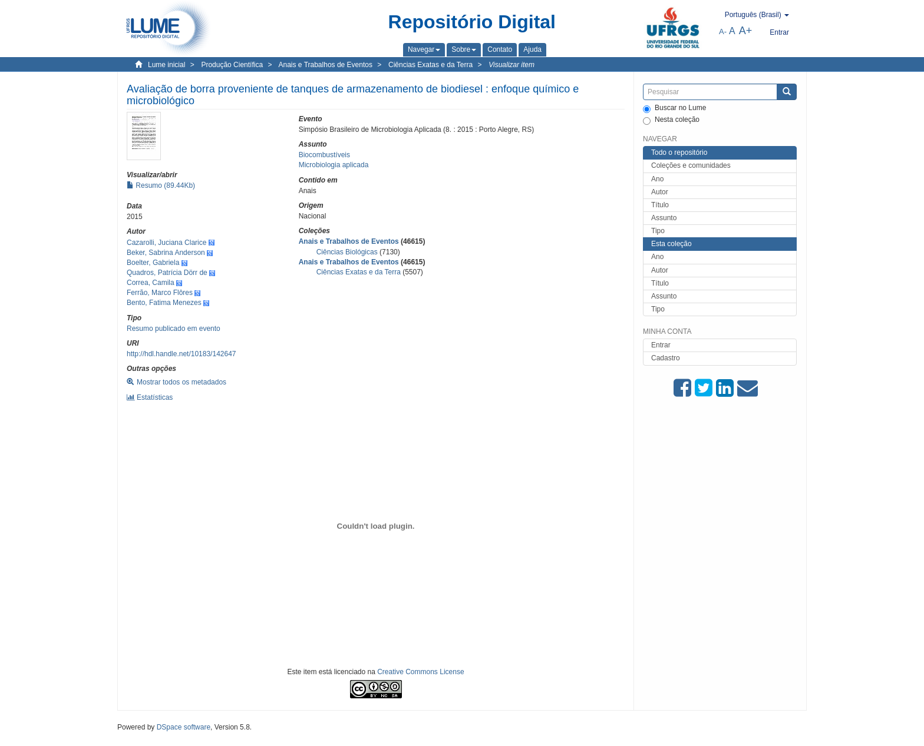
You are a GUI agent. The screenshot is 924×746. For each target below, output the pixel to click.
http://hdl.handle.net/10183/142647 (181, 354)
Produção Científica (232, 65)
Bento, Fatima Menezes (164, 303)
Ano (657, 179)
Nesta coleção (671, 120)
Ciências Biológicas (347, 252)
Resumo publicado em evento (173, 328)
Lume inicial (166, 65)
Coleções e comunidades (691, 165)
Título (660, 205)
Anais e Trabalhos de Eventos (325, 65)
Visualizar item (511, 65)
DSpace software (183, 727)
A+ (746, 31)
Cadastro (665, 358)
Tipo (658, 231)
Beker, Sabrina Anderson (166, 252)
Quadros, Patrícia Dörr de (167, 272)
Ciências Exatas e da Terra (430, 65)
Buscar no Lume (674, 108)
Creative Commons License (420, 672)
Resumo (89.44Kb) (161, 185)
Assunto (663, 218)
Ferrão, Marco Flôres (160, 293)
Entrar (661, 345)
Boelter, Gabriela (153, 262)
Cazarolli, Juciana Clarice (166, 242)
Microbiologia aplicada (334, 165)
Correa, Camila (150, 282)
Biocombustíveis (324, 155)
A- (723, 31)
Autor (659, 192)
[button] (424, 49)
